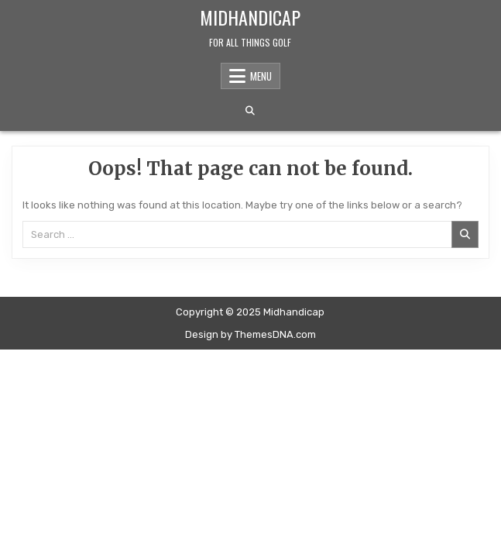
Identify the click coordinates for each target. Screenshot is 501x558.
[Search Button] (250, 111)
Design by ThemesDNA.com (250, 334)
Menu (261, 76)
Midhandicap (250, 17)
